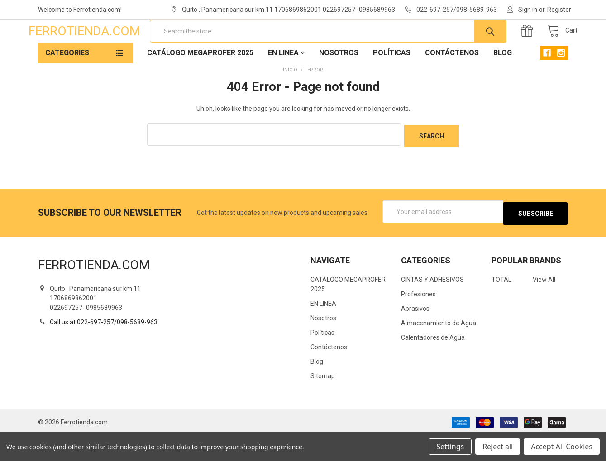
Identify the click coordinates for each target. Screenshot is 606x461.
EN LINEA (286, 81)
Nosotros (338, 81)
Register (559, 9)
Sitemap (322, 401)
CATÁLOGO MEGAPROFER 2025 (200, 81)
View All (544, 305)
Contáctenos (452, 81)
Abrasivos (415, 334)
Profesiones (418, 319)
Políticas (391, 81)
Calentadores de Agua (433, 363)
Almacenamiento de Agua (438, 348)
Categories (67, 81)
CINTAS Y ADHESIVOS (432, 305)
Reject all (497, 446)
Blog (502, 81)
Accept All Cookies (561, 446)
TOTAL (501, 305)
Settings (450, 446)
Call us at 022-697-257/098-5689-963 (103, 347)
